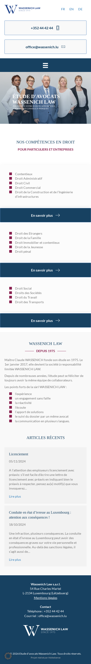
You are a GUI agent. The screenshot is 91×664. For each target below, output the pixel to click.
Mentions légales (45, 598)
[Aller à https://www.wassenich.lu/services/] (45, 185)
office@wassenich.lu (52, 616)
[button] (8, 656)
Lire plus (15, 496)
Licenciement (18, 454)
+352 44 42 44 (54, 611)
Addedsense (54, 657)
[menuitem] (63, 9)
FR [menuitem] (63, 9)
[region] (45, 98)
